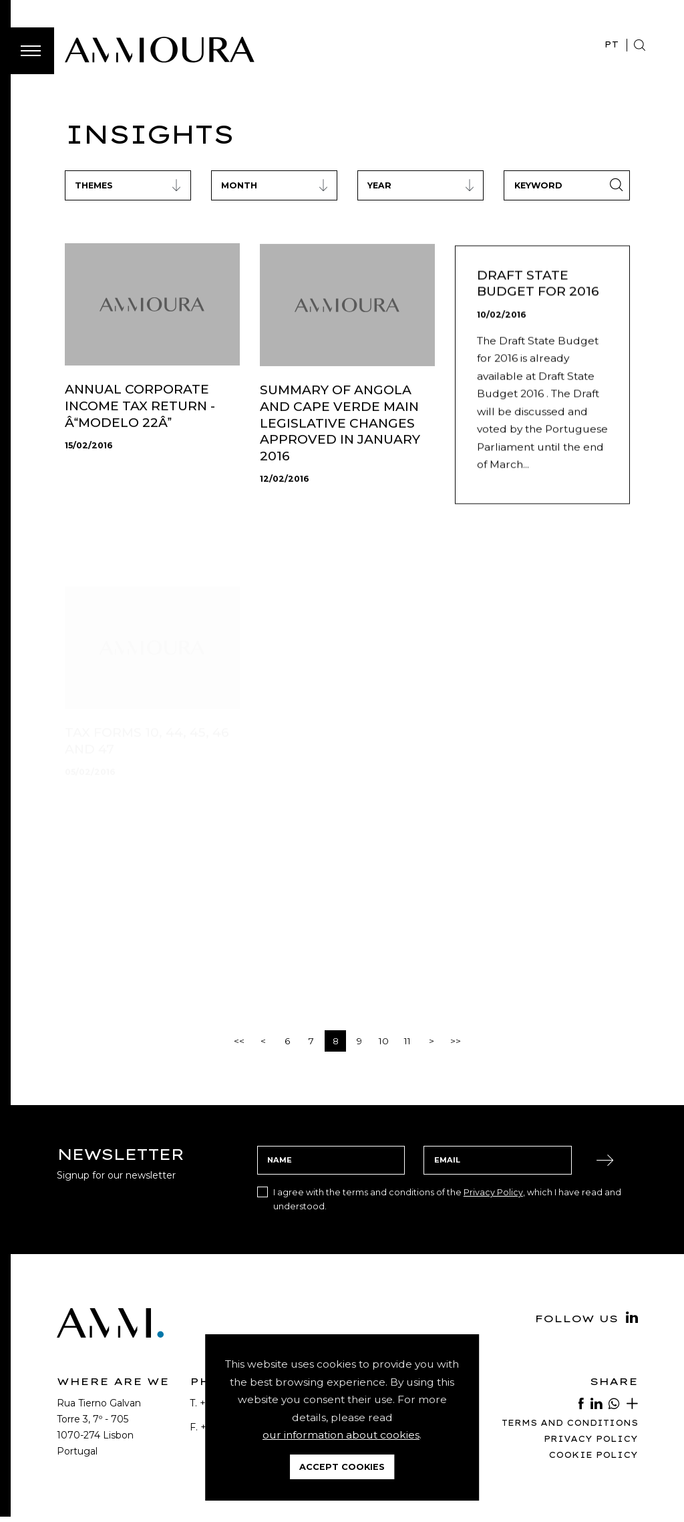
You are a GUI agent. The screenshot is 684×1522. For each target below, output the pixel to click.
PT (612, 44)
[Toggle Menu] (31, 51)
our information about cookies (341, 1434)
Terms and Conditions (570, 1423)
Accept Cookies (342, 1467)
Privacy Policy (493, 1192)
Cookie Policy (593, 1455)
